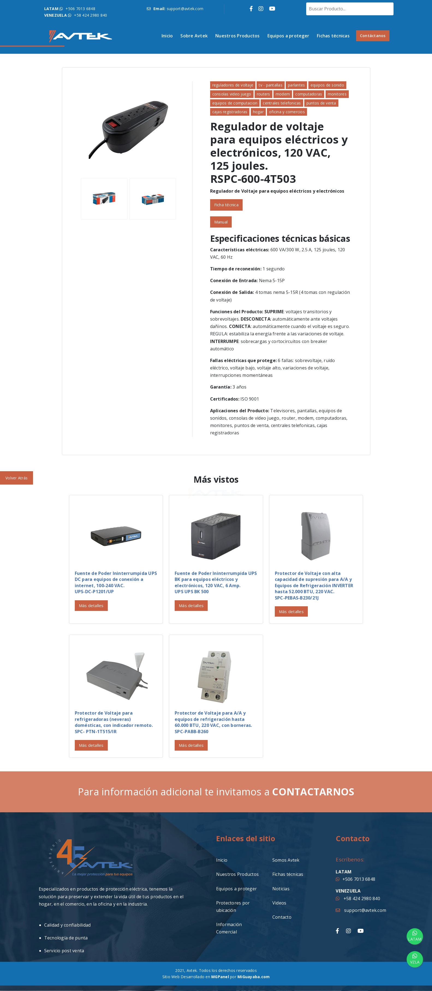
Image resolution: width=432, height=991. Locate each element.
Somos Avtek (286, 860)
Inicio (167, 36)
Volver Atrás (16, 477)
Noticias (281, 889)
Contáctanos (373, 35)
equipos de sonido (327, 85)
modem (283, 94)
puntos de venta (321, 103)
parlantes (296, 85)
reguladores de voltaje (233, 85)
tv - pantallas (270, 85)
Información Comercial (229, 928)
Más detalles (91, 605)
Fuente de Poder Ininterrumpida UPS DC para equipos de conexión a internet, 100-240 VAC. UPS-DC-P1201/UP (116, 582)
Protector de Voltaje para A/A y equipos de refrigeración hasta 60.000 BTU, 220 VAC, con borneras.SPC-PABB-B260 (213, 722)
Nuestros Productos (237, 36)
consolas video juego (231, 94)
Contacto (281, 917)
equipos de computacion (235, 103)
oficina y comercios (287, 111)
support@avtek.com (361, 910)
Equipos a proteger (288, 36)
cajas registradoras (230, 111)
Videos (279, 903)
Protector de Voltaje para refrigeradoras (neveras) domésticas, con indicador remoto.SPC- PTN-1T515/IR (114, 722)
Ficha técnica (226, 204)
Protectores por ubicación (233, 906)
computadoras (308, 94)
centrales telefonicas (282, 103)
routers (263, 94)
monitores (337, 94)
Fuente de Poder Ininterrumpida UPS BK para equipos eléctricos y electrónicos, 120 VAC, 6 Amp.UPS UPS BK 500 (216, 582)
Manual (221, 222)
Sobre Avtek (194, 36)
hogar (258, 111)
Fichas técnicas (333, 36)
